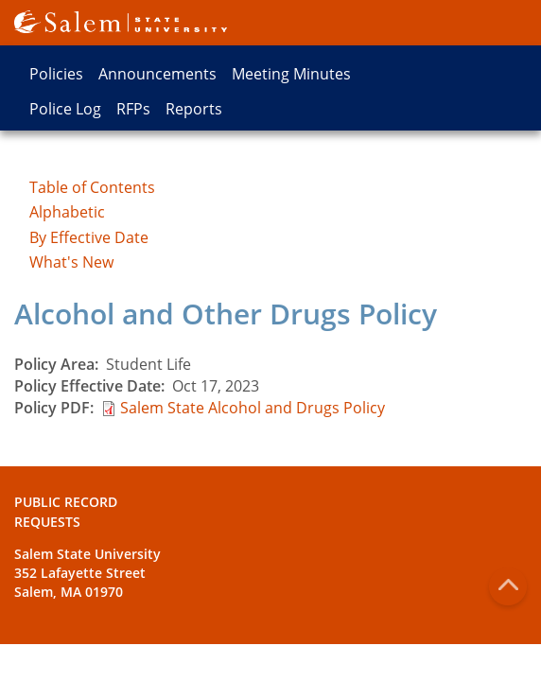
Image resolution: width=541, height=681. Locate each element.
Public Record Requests (65, 511)
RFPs (133, 108)
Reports (194, 108)
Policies (56, 73)
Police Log (65, 108)
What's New (71, 262)
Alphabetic (67, 211)
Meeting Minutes (291, 73)
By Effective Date (88, 237)
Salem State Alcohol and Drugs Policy (252, 407)
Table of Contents (92, 187)
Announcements (157, 73)
